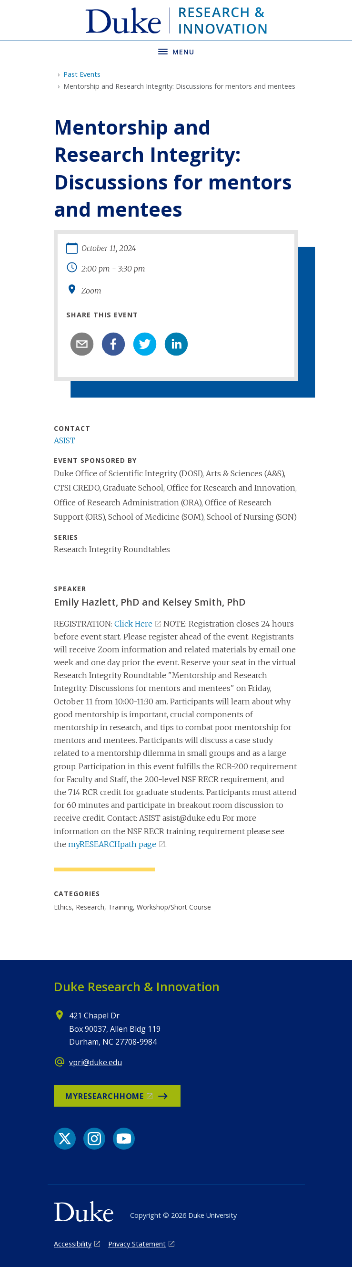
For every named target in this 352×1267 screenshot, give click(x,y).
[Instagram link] (94, 1139)
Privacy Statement (137, 1243)
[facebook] (113, 344)
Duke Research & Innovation (137, 986)
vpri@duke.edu (95, 1062)
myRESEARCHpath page (112, 844)
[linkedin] (176, 344)
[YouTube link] (124, 1139)
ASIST (64, 440)
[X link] (65, 1139)
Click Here (133, 623)
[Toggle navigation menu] (176, 51)
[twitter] (145, 344)
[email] (82, 344)
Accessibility (72, 1243)
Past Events (82, 74)
